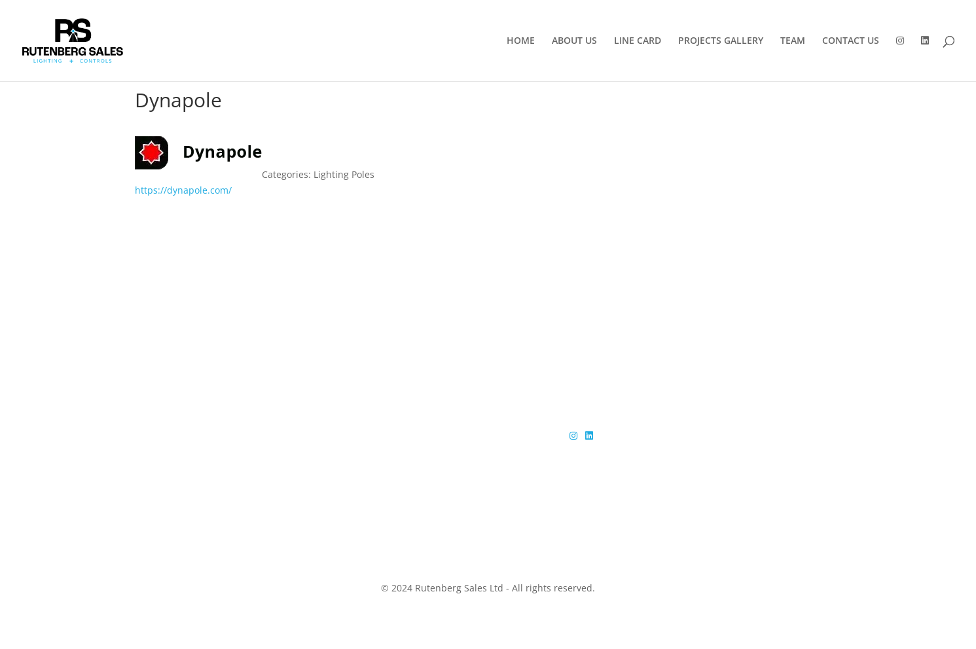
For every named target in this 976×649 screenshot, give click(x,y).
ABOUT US (574, 41)
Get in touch (767, 321)
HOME (521, 41)
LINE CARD (637, 41)
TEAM (792, 41)
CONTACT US (850, 41)
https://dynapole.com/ (183, 190)
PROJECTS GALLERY (720, 41)
